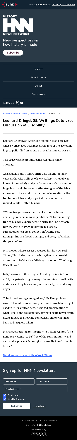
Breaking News (38, 113)
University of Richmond (63, 4)
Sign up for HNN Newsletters (38, 425)
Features (38, 68)
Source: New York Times (15, 113)
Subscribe (13, 52)
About (38, 85)
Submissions (38, 94)
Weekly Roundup (16, 399)
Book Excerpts (38, 77)
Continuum (13, 395)
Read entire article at (27, 355)
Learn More (39, 406)
